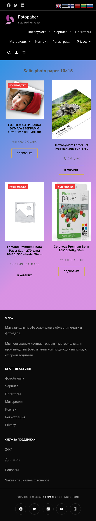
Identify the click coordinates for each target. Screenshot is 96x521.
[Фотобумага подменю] (49, 32)
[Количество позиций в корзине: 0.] (24, 52)
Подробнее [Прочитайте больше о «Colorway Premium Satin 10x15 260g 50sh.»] (71, 271)
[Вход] (16, 52)
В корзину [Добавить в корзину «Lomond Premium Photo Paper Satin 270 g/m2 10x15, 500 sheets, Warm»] (24, 275)
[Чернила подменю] (70, 32)
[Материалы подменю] (30, 41)
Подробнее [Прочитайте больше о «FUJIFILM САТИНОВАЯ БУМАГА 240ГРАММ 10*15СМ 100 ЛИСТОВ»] (24, 153)
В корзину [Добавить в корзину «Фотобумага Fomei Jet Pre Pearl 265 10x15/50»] (71, 169)
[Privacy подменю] (90, 41)
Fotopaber (28, 17)
